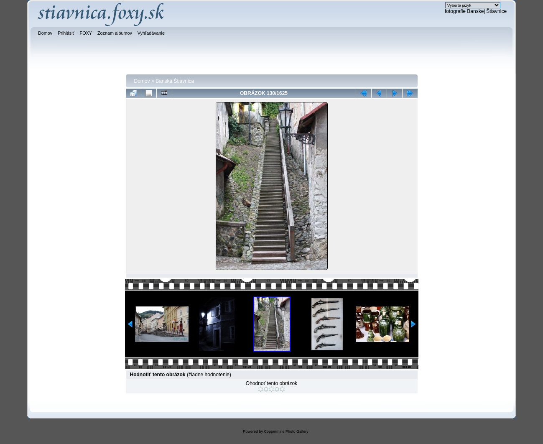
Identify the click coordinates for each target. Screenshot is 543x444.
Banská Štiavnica (175, 81)
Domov (142, 81)
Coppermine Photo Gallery (286, 431)
